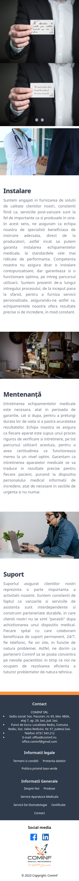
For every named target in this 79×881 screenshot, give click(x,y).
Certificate (58, 805)
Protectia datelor (54, 761)
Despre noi (31, 788)
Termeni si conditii (26, 761)
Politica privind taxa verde (40, 768)
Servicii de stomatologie (30, 805)
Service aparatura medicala (39, 797)
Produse (49, 788)
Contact (39, 813)
